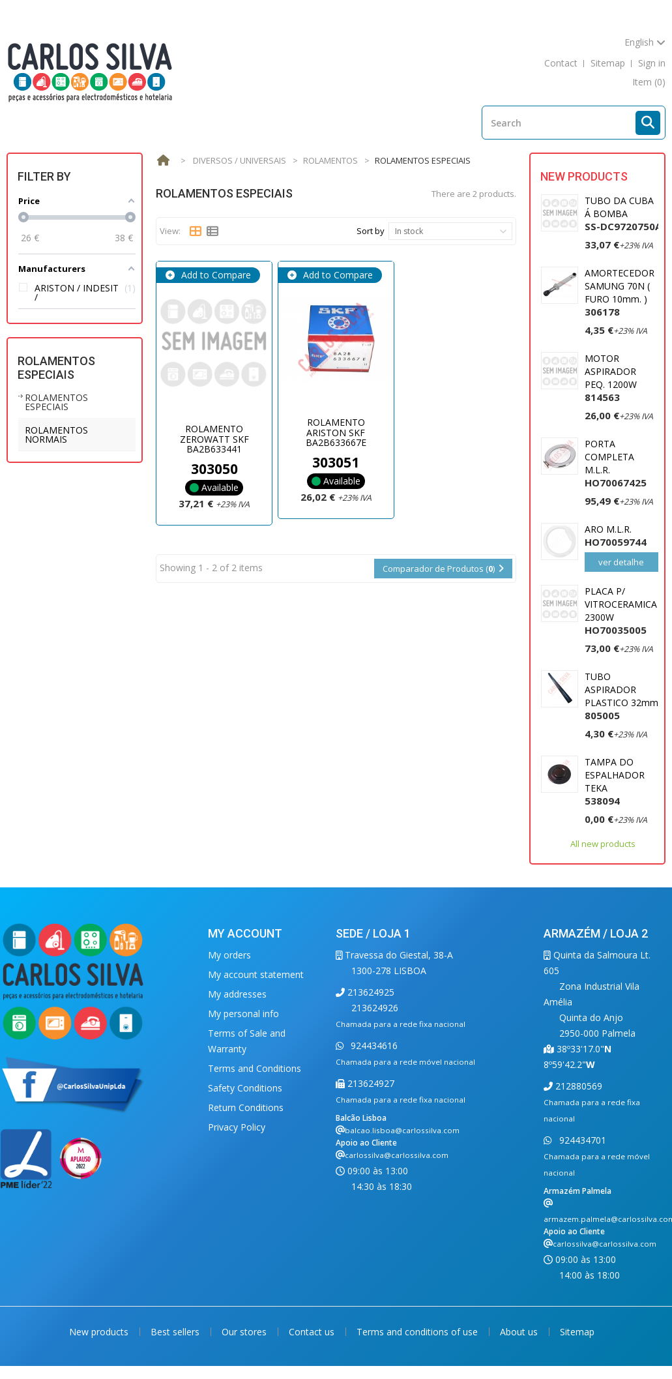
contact (560, 63)
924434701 (581, 1140)
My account (245, 933)
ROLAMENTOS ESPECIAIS (56, 402)
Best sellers (176, 1332)
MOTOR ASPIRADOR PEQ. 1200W (611, 378)
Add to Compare (215, 275)
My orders (229, 955)
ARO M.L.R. (616, 535)
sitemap (608, 63)
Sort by (371, 231)
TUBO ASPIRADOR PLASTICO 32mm (621, 696)
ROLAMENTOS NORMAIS (56, 434)
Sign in (651, 63)
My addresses (237, 994)
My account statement (256, 974)
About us (520, 1332)
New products (584, 176)
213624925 (369, 992)
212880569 (577, 1086)
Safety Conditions (245, 1088)
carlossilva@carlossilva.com (396, 1155)
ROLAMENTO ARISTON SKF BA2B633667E (336, 432)
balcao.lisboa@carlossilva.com (402, 1130)
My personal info (243, 1013)
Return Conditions (246, 1107)
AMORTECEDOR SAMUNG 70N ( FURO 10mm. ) (619, 292)
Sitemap (577, 1332)
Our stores (245, 1332)
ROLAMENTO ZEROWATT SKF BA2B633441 (214, 439)
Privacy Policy (236, 1127)
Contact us (313, 1332)
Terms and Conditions (254, 1068)
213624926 (374, 1007)
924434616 (373, 1045)
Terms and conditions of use (418, 1332)
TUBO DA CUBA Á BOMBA (623, 213)
